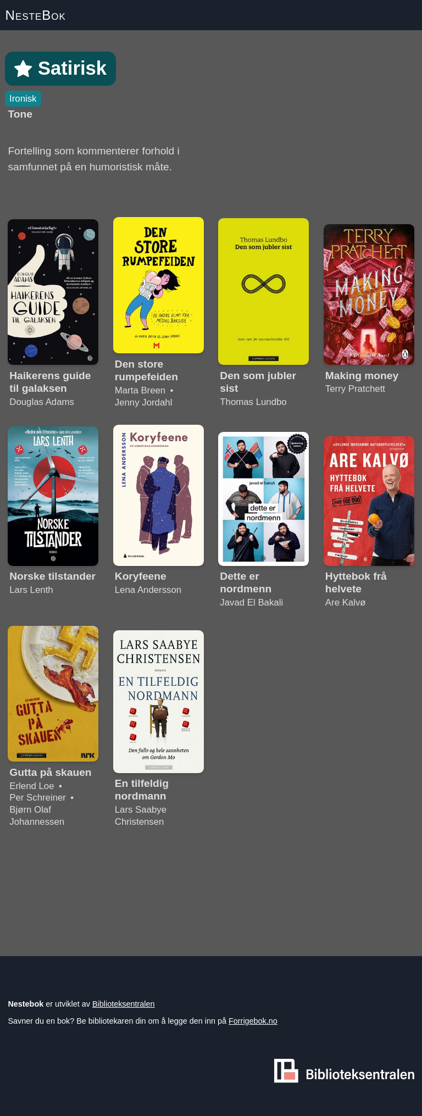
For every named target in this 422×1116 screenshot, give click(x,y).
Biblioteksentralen (123, 1004)
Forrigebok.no (253, 1021)
